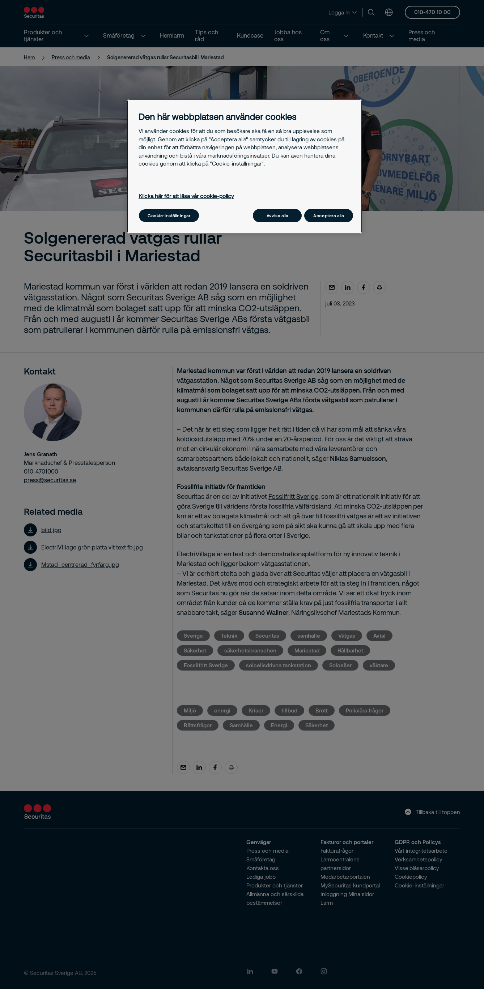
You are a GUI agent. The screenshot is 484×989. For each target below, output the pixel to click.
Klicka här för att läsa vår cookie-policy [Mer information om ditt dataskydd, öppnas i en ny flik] (186, 196)
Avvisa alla (277, 215)
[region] (244, 166)
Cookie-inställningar (169, 215)
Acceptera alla (328, 215)
